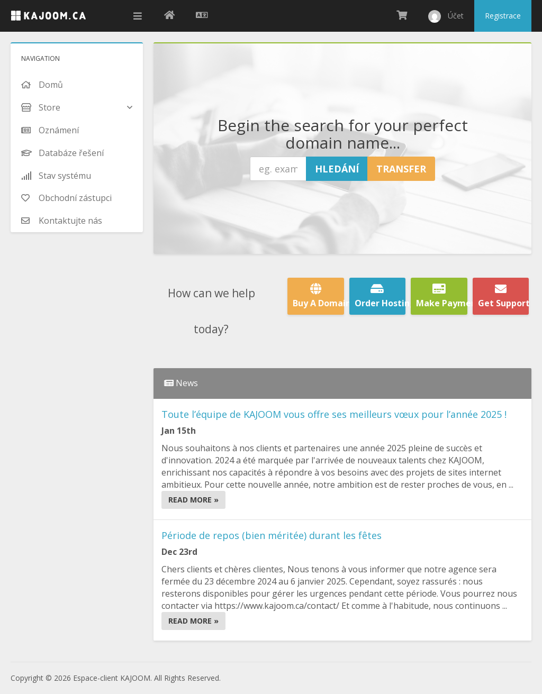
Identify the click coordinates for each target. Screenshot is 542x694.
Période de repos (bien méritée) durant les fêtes (271, 535)
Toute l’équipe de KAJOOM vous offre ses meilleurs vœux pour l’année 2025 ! (334, 414)
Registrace (503, 16)
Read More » (193, 500)
